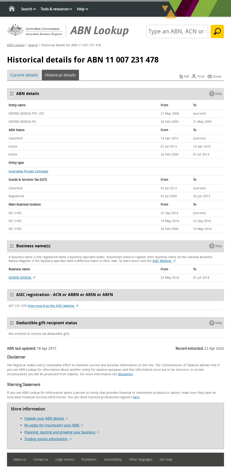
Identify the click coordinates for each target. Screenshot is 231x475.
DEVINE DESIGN (22, 278)
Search (26, 9)
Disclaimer (89, 459)
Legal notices (64, 459)
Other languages (140, 459)
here (136, 397)
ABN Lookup (16, 45)
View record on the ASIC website (53, 306)
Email (217, 77)
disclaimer (125, 374)
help (218, 94)
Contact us (40, 459)
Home (12, 9)
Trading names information (48, 439)
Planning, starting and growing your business (61, 432)
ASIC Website (164, 261)
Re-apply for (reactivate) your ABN (53, 425)
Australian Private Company (28, 171)
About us (20, 459)
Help (80, 9)
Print (201, 77)
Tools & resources (55, 9)
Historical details (60, 75)
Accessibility (113, 459)
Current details (24, 75)
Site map (165, 459)
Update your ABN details (46, 418)
